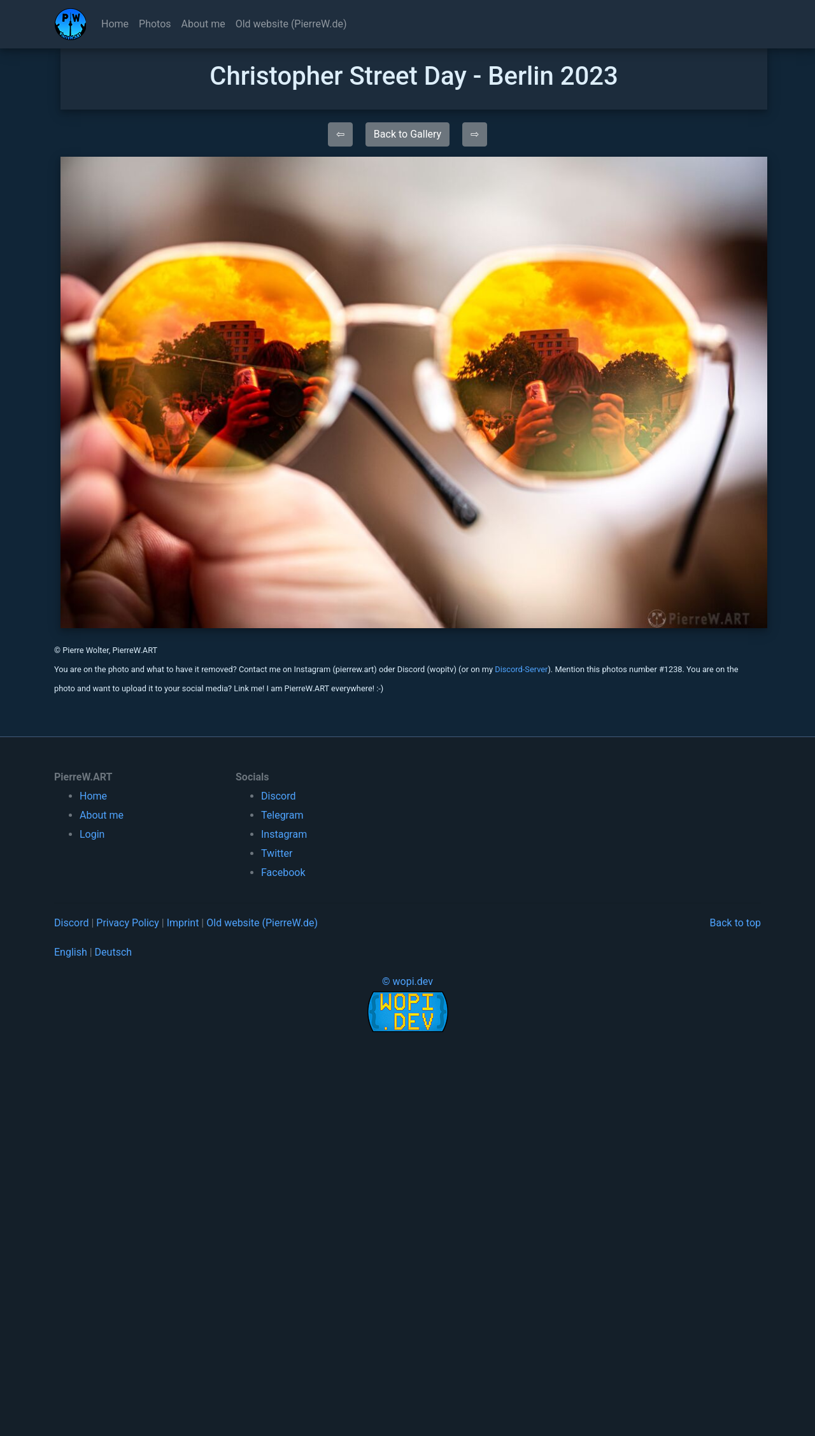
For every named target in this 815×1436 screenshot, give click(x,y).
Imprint (183, 923)
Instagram (284, 834)
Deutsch (113, 952)
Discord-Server (521, 669)
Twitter (276, 853)
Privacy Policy (127, 923)
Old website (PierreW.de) (291, 24)
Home (115, 24)
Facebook (283, 872)
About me (203, 24)
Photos (155, 24)
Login (92, 834)
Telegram (282, 815)
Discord (278, 796)
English (70, 952)
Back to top (735, 923)
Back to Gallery (407, 134)
